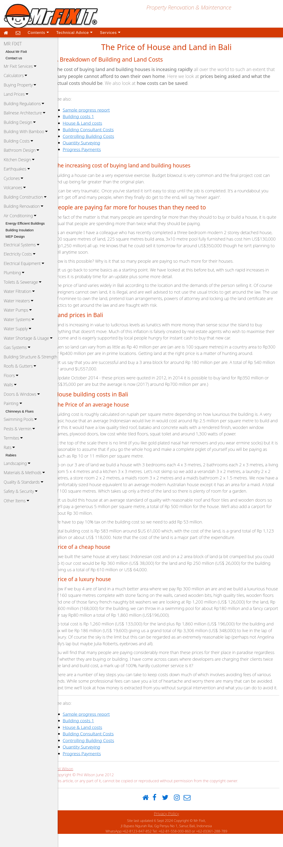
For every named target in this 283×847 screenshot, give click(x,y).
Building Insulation (20, 230)
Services (110, 32)
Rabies (11, 455)
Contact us (14, 58)
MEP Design (15, 236)
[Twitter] (169, 811)
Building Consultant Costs (96, 130)
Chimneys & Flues (20, 411)
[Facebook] (158, 811)
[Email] (191, 811)
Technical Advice (74, 32)
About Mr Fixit (16, 51)
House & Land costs (90, 123)
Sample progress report (94, 110)
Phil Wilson (72, 782)
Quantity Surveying (89, 143)
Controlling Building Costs (96, 136)
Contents (38, 32)
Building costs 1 (86, 116)
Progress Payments (90, 149)
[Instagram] (181, 811)
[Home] (149, 811)
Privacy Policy (170, 827)
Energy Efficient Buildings (25, 223)
